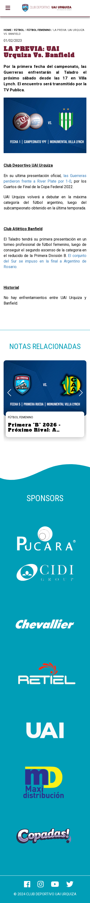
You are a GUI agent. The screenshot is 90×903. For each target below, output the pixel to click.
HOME (7, 30)
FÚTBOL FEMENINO (39, 30)
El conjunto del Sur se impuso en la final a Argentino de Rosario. (45, 261)
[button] (81, 392)
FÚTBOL (19, 30)
